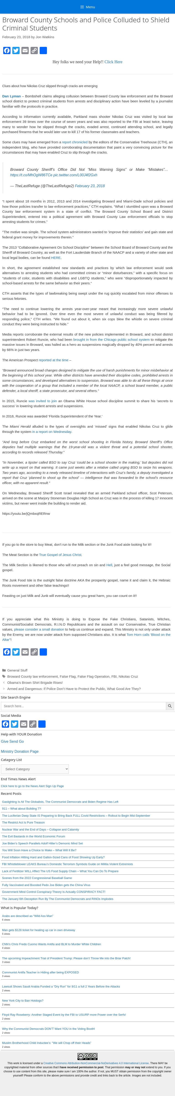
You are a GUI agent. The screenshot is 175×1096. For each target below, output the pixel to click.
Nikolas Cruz (128, 676)
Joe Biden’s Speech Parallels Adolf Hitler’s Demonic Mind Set (42, 843)
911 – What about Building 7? (21, 808)
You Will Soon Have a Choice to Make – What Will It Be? (39, 850)
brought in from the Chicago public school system (111, 339)
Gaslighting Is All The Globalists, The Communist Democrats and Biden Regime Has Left (60, 801)
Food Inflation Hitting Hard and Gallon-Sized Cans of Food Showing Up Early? (53, 857)
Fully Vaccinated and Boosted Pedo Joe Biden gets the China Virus (46, 885)
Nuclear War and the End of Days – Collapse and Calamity (40, 829)
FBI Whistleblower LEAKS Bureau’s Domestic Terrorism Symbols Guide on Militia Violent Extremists (67, 864)
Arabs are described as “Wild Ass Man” (27, 916)
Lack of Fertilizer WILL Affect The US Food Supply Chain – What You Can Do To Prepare (60, 871)
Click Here (113, 62)
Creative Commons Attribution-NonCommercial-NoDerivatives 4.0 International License (96, 1063)
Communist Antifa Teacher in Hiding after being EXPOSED (40, 972)
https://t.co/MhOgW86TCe (31, 175)
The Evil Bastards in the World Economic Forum (33, 836)
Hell (109, 565)
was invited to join (42, 401)
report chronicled (75, 142)
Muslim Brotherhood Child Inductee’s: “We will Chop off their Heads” (46, 1043)
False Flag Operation (94, 676)
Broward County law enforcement (32, 676)
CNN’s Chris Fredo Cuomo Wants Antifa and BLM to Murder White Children (51, 944)
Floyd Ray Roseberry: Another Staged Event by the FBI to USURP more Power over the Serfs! (64, 1014)
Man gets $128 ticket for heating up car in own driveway (38, 930)
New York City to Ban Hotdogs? (22, 1000)
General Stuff (17, 670)
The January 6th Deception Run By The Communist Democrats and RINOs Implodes (57, 899)
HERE (56, 258)
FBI (114, 676)
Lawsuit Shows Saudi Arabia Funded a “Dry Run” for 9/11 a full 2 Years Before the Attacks (61, 986)
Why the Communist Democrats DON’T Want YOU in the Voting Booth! (48, 1028)
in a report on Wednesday (51, 432)
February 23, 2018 (90, 186)
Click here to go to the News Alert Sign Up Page (32, 786)
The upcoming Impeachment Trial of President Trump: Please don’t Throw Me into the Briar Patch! (66, 958)
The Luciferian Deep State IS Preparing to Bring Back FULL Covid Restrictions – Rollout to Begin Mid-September (76, 815)
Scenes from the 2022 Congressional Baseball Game (37, 878)
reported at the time (53, 360)
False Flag (68, 676)
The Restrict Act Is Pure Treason (23, 822)
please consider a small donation (39, 629)
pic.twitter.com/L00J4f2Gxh (75, 175)
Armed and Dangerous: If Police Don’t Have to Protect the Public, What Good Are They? (74, 689)
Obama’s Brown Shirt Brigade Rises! (35, 682)
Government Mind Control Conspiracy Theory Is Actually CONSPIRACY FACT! (53, 892)
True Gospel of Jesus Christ (60, 555)
